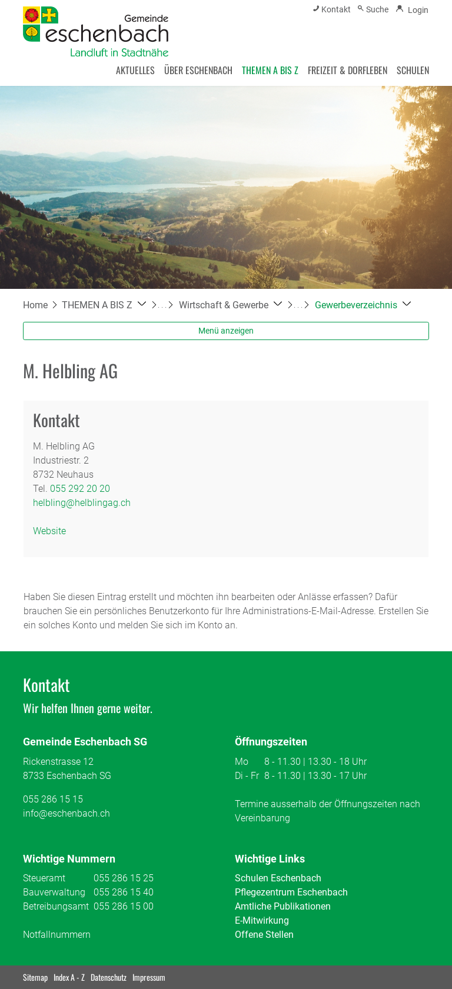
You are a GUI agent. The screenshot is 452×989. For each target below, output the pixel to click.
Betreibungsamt (56, 906)
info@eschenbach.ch (66, 813)
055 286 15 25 (124, 878)
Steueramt (44, 878)
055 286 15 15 (53, 799)
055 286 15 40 (124, 892)
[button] (104, 305)
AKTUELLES (135, 70)
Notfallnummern (57, 934)
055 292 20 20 (80, 488)
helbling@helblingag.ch (82, 502)
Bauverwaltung (54, 892)
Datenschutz (109, 977)
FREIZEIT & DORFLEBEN (347, 70)
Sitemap (35, 977)
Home (35, 305)
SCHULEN (413, 70)
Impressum (148, 977)
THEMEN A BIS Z (270, 70)
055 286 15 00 (124, 906)
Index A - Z (69, 977)
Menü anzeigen (226, 330)
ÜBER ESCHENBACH (198, 70)
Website (55, 531)
